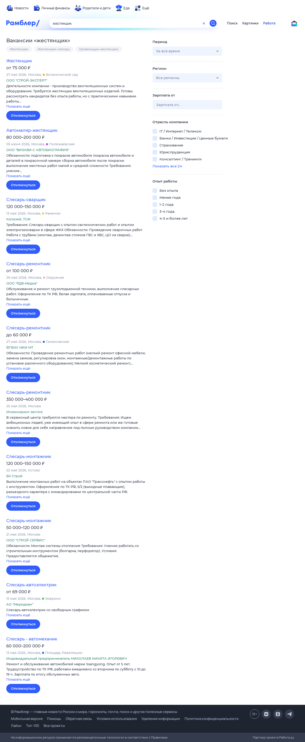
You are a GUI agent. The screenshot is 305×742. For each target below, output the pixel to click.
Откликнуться (23, 115)
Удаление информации (160, 718)
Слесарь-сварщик (26, 199)
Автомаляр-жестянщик (32, 130)
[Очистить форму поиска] (203, 23)
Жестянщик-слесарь (54, 49)
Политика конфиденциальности (212, 718)
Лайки (16, 725)
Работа (269, 23)
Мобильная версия (26, 718)
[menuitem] (17, 8)
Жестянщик (19, 49)
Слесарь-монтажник (28, 456)
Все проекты (54, 725)
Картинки (250, 23)
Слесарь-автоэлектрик (31, 584)
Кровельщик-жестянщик (98, 49)
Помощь (54, 718)
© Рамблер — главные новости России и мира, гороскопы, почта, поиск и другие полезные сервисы (94, 711)
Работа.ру (286, 737)
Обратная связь (79, 718)
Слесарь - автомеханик (31, 639)
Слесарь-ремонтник (28, 263)
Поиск (232, 23)
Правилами (159, 737)
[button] (76, 96)
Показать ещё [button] (18, 106)
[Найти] (213, 23)
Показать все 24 (167, 166)
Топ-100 (32, 725)
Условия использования (117, 718)
